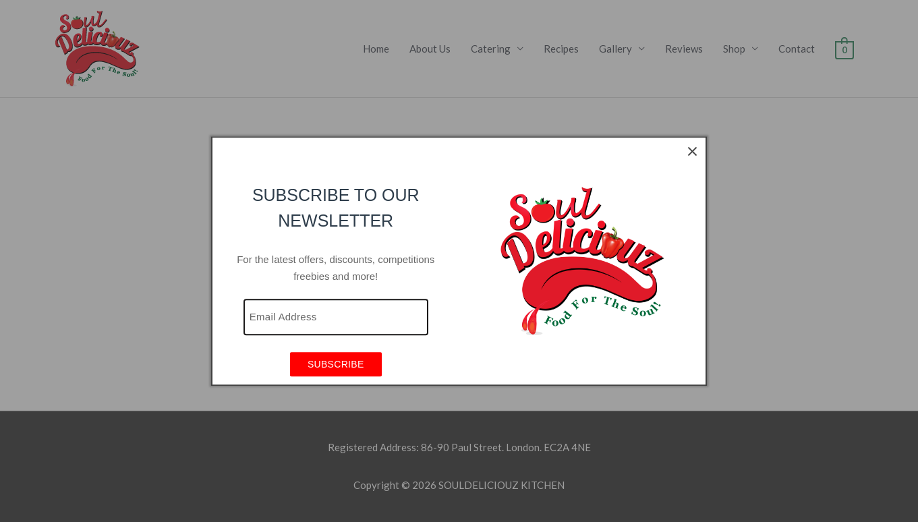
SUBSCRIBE (336, 364)
